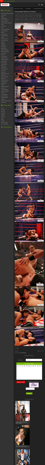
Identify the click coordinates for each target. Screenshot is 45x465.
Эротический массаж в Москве (7, 13)
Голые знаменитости (5, 29)
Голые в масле (4, 64)
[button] (17, 365)
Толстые (2, 120)
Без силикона (4, 75)
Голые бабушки (4, 94)
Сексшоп (3, 92)
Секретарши (3, 46)
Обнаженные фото (5, 80)
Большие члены (4, 122)
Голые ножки (3, 53)
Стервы (2, 84)
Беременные (3, 48)
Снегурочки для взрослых (6, 22)
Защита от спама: (21, 382)
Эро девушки (3, 83)
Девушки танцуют (4, 76)
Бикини (2, 32)
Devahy (4, 4)
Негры (2, 119)
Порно (2, 108)
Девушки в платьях (5, 73)
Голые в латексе (4, 30)
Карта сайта (3, 102)
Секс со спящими (4, 124)
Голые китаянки (4, 69)
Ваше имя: (20, 360)
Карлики (3, 114)
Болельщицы (3, 18)
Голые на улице (4, 95)
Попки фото (3, 26)
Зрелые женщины (4, 49)
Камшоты (3, 112)
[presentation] (17, 365)
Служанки (3, 43)
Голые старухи (4, 34)
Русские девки (4, 56)
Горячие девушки (4, 89)
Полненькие (3, 67)
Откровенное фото (5, 91)
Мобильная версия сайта (6, 100)
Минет (2, 117)
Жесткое (2, 111)
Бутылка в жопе (4, 57)
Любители (3, 116)
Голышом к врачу (4, 59)
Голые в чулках (4, 21)
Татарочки (3, 65)
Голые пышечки (4, 38)
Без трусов (3, 72)
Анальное (3, 109)
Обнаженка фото (4, 97)
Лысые (2, 16)
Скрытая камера (4, 35)
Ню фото (3, 99)
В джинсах (3, 88)
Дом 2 (2, 27)
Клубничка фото (4, 81)
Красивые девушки (5, 86)
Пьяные (2, 37)
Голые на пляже (4, 40)
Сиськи (2, 24)
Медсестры (3, 45)
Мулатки (3, 42)
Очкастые (3, 70)
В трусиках (3, 78)
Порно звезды (4, 61)
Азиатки (2, 54)
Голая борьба (23, 352)
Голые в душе (4, 62)
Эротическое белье (5, 51)
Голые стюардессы (5, 19)
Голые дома (3, 15)
